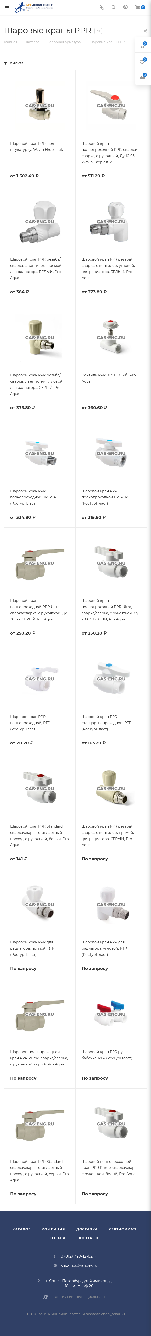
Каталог (21, 1229)
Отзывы (59, 1238)
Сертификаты (124, 1229)
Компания (53, 1229)
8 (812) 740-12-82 (77, 1256)
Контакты (90, 1238)
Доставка (87, 1229)
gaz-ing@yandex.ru (79, 1265)
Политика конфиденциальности (79, 1297)
